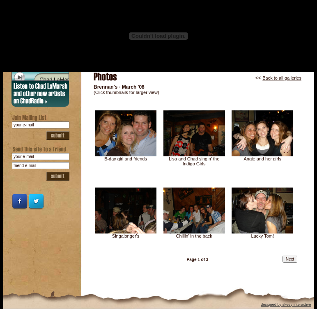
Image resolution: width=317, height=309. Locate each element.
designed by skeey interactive (286, 304)
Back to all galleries (281, 78)
